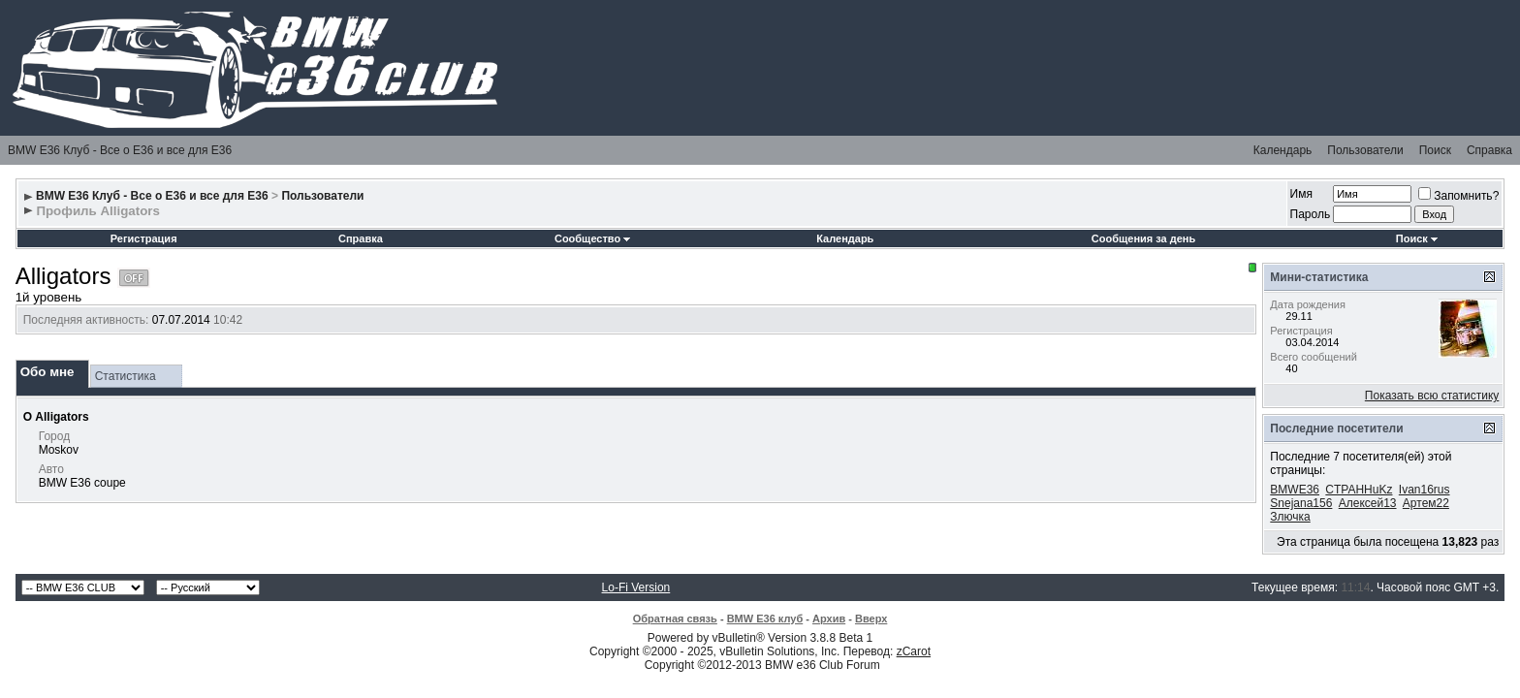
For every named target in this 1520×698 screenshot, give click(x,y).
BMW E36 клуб (765, 618)
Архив (828, 618)
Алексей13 (1368, 503)
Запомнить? (1458, 196)
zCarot (914, 651)
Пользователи (1365, 150)
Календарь (1283, 150)
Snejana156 (1301, 503)
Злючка (1290, 517)
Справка (1489, 150)
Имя (1301, 194)
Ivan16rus (1424, 489)
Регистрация (144, 238)
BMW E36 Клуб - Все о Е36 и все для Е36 (120, 150)
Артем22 (1426, 503)
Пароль (1310, 214)
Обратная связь (675, 618)
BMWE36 (1294, 489)
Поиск (1435, 150)
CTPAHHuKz (1358, 489)
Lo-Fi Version (636, 587)
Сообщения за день (1143, 238)
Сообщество (592, 238)
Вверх (871, 618)
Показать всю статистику (1432, 395)
